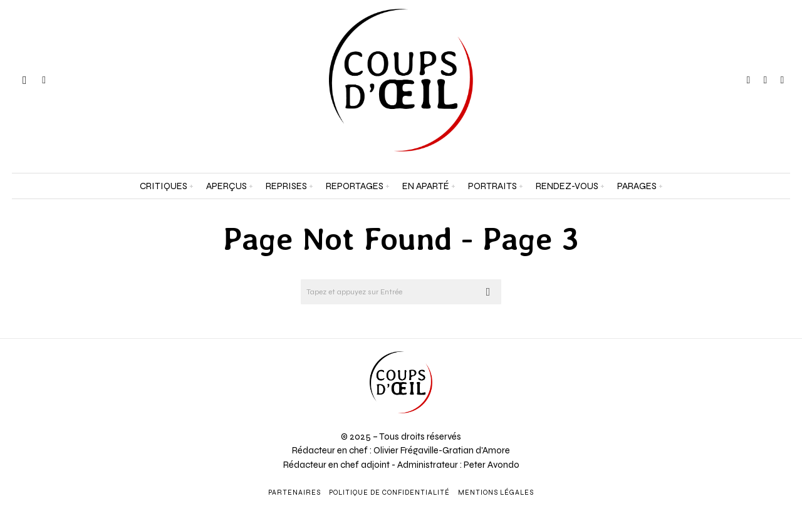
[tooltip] (748, 80)
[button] (488, 291)
